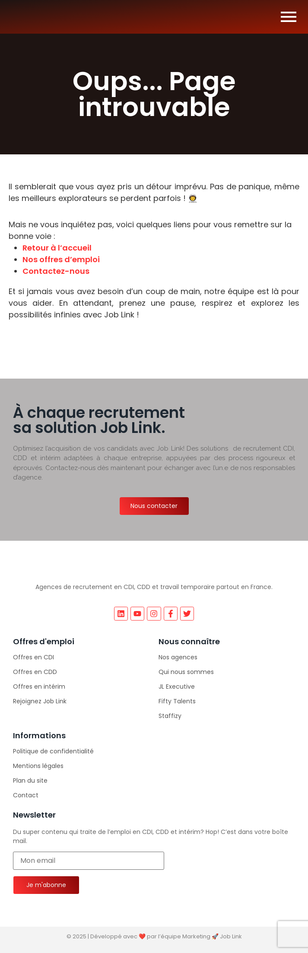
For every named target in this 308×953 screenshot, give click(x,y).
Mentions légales (38, 766)
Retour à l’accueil (57, 247)
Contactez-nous (55, 271)
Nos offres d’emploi (61, 259)
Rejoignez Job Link (40, 701)
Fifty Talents (177, 701)
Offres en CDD (35, 672)
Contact (25, 795)
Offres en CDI (33, 657)
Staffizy (170, 716)
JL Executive (177, 686)
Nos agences (178, 657)
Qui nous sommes (186, 672)
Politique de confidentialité (53, 751)
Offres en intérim (39, 686)
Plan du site (30, 780)
